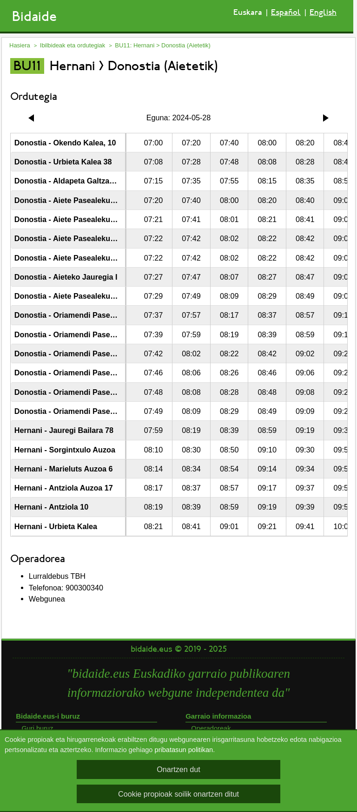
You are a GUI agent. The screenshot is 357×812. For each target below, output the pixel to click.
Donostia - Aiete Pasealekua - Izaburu (81, 219)
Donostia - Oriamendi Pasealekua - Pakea (88, 334)
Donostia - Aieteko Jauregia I (66, 277)
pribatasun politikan (184, 749)
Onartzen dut (178, 769)
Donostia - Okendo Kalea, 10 (65, 142)
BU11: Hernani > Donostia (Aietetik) (163, 45)
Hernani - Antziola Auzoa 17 (63, 488)
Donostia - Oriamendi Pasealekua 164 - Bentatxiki (102, 411)
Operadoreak (211, 728)
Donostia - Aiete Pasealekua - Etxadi (79, 296)
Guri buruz (37, 728)
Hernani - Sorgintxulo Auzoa (64, 449)
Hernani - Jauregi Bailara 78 (63, 430)
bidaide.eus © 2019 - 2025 (179, 649)
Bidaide (34, 16)
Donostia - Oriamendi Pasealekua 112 (81, 372)
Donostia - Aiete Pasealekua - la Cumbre (86, 200)
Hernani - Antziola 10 (51, 507)
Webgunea (47, 599)
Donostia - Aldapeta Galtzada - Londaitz (85, 181)
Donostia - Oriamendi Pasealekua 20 (79, 315)
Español (286, 12)
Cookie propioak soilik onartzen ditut (178, 794)
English (323, 12)
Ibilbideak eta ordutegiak (72, 45)
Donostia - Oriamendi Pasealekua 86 (79, 353)
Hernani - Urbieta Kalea (55, 526)
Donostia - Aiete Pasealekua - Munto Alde (88, 238)
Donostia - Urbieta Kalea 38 (63, 161)
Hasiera (19, 45)
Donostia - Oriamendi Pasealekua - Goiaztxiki (95, 392)
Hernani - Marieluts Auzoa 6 (63, 469)
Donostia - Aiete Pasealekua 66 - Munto (84, 258)
